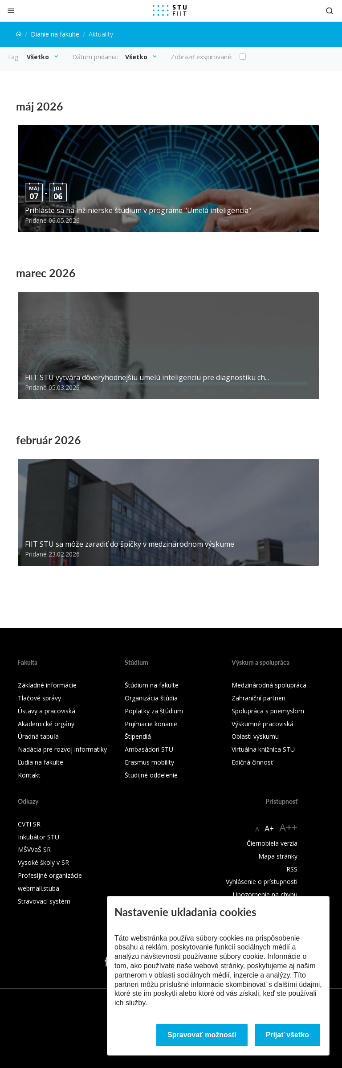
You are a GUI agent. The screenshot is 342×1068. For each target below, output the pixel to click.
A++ (288, 827)
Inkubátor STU (38, 837)
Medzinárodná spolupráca (269, 685)
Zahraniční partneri (258, 698)
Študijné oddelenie (151, 775)
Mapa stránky (277, 856)
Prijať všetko (287, 1035)
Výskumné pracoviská (262, 724)
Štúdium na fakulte (152, 685)
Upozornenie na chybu (265, 894)
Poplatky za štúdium (154, 711)
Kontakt (29, 775)
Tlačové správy (39, 698)
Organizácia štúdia (151, 698)
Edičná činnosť (252, 762)
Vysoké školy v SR (43, 862)
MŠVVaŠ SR (34, 849)
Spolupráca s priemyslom (268, 711)
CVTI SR (29, 824)
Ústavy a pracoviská (46, 711)
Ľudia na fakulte (40, 762)
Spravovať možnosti (201, 1035)
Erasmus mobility (149, 762)
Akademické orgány (46, 724)
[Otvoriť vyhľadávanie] (329, 10)
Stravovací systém (44, 901)
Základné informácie (47, 685)
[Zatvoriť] (11, 10)
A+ (269, 828)
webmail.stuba (38, 888)
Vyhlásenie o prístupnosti (261, 881)
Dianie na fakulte (55, 34)
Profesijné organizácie (50, 875)
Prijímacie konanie (151, 724)
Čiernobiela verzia (272, 843)
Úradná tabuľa (38, 736)
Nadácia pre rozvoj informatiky (62, 749)
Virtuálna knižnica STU (263, 749)
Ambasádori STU (149, 749)
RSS (291, 869)
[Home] (18, 34)
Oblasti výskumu (255, 736)
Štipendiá (138, 736)
